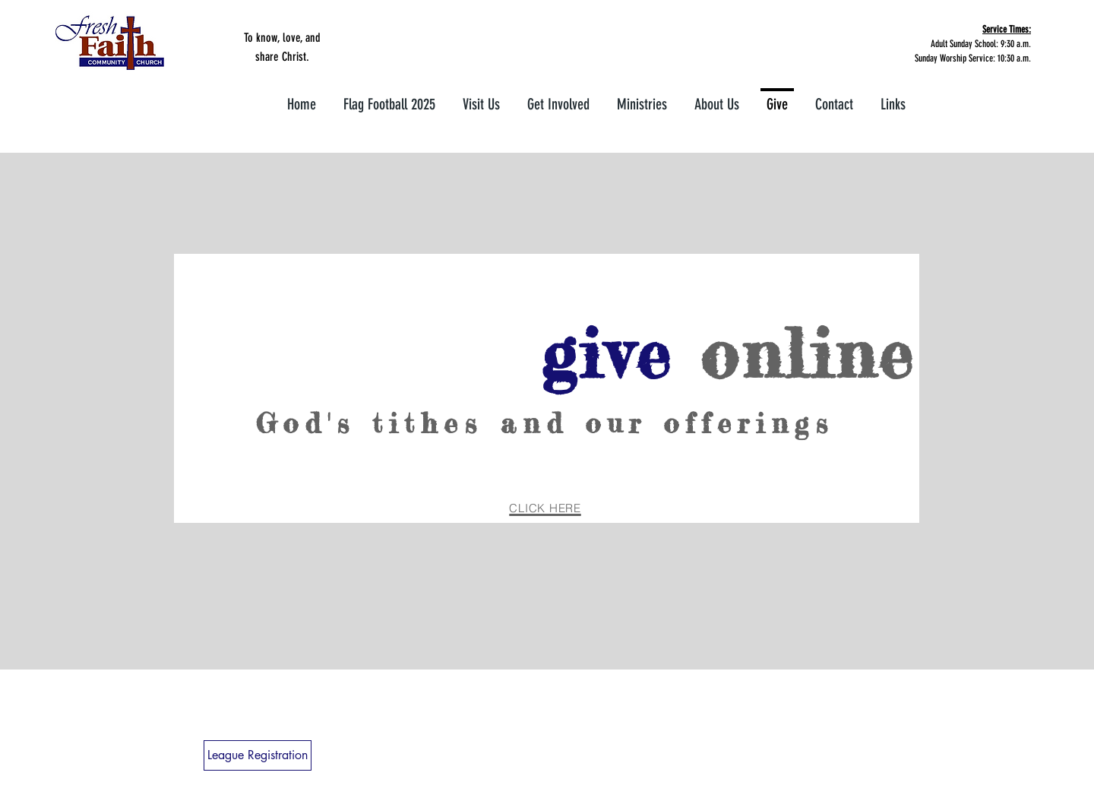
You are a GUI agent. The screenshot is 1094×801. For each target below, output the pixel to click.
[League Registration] (257, 755)
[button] (558, 97)
